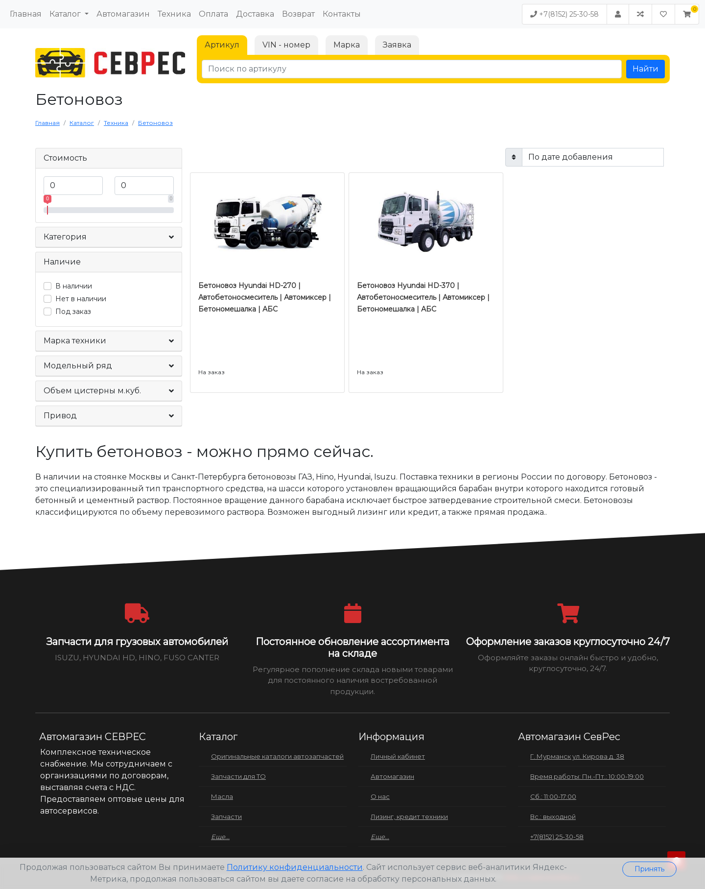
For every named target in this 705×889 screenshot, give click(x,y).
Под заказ (73, 311)
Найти (645, 68)
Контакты (342, 14)
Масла (222, 796)
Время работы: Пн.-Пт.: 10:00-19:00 (587, 776)
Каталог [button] (66, 14)
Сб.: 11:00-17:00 (553, 796)
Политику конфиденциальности (295, 867)
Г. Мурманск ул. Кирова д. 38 (577, 756)
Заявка (397, 44)
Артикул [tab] (222, 44)
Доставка (255, 14)
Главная (26, 14)
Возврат (298, 14)
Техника (174, 14)
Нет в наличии (80, 298)
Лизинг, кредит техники (409, 816)
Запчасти (226, 816)
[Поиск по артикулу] (412, 69)
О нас (380, 796)
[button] (687, 14)
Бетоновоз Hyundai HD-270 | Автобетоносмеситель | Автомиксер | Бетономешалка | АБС (264, 297)
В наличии (73, 286)
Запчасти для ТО (238, 776)
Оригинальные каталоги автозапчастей (277, 756)
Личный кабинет (398, 756)
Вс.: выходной (553, 816)
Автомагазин (123, 14)
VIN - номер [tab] (286, 44)
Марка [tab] (346, 44)
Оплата (213, 14)
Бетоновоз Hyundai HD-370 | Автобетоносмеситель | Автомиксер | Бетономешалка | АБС (423, 297)
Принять (649, 869)
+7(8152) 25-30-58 (564, 14)
